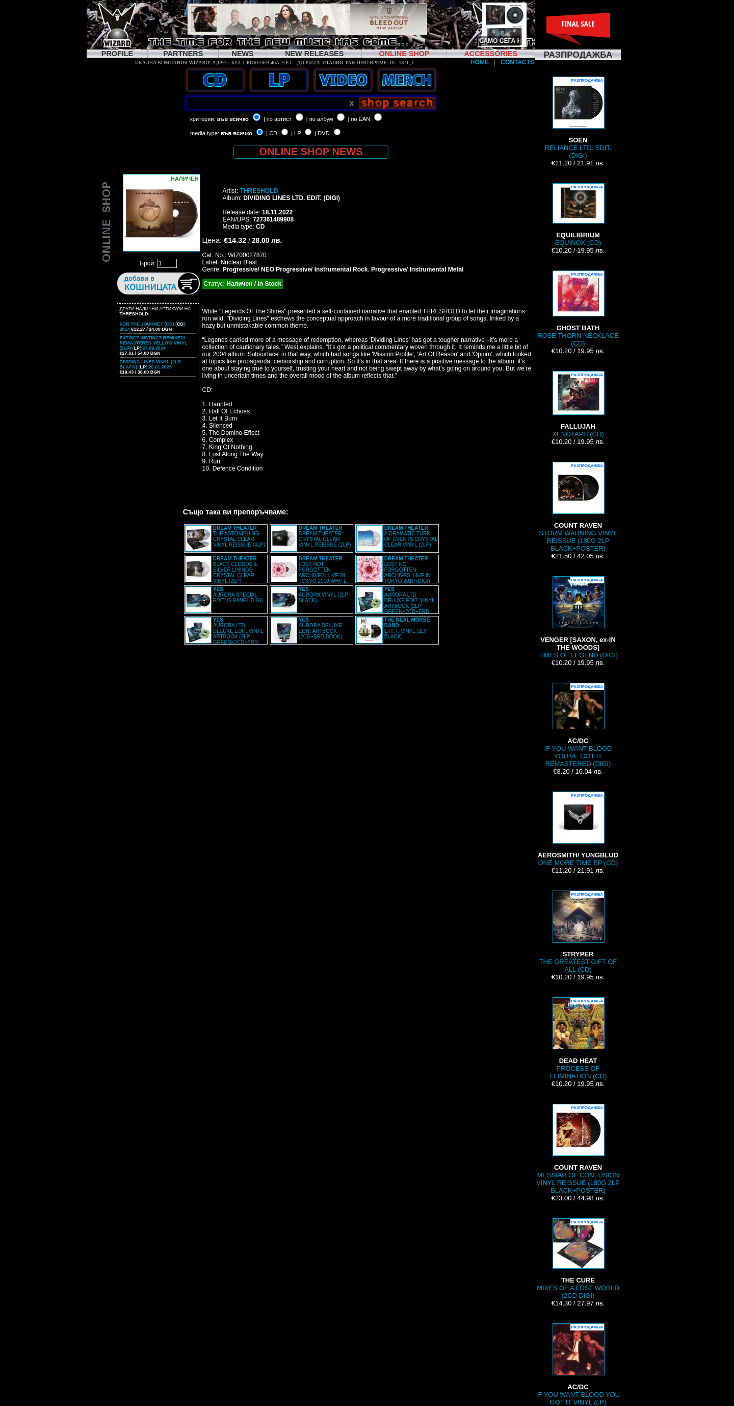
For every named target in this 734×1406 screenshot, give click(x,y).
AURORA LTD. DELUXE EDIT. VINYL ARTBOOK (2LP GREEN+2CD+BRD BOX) (395, 603)
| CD (271, 133)
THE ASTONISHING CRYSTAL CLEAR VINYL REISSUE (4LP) (239, 536)
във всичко (233, 119)
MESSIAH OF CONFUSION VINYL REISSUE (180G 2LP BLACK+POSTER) (578, 1149)
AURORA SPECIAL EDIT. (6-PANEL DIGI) (238, 594)
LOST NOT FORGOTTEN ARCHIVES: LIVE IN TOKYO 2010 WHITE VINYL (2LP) (309, 572)
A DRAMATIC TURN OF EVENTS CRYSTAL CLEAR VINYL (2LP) (410, 536)
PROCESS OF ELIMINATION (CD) (578, 1038)
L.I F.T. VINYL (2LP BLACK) (407, 628)
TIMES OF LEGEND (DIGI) (578, 617)
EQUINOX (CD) (578, 214)
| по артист (278, 119)
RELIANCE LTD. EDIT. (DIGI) (578, 118)
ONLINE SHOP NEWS (311, 151)
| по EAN (359, 119)
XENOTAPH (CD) (578, 404)
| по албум (319, 119)
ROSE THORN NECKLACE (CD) (578, 308)
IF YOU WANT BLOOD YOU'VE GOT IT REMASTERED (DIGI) (578, 725)
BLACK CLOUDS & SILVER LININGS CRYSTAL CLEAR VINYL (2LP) (235, 570)
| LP (296, 133)
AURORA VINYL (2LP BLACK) (323, 594)
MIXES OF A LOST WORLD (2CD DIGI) (578, 1258)
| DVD (321, 133)
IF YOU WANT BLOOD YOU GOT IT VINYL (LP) (578, 1364)
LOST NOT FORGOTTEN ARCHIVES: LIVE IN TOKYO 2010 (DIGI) (407, 570)
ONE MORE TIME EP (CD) (578, 829)
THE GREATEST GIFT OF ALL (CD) (578, 932)
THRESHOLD (259, 190)
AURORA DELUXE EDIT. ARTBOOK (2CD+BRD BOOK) (320, 628)
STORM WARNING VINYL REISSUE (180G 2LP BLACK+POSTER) (578, 507)
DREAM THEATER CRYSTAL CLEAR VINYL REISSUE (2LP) (325, 536)
